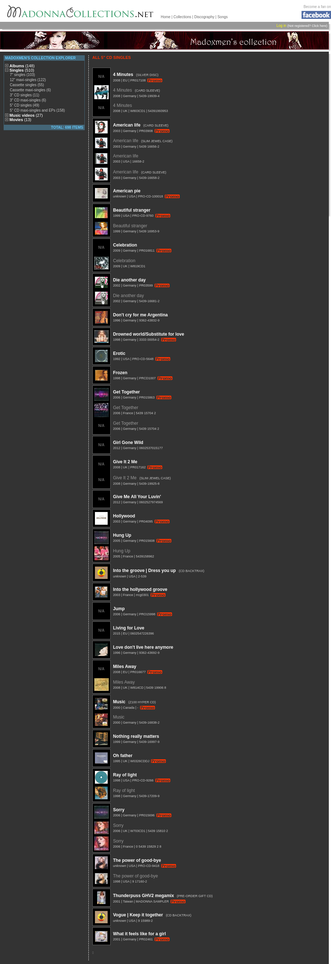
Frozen (120, 372)
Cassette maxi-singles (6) (30, 90)
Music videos (26, 115)
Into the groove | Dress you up (144, 570)
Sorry (118, 809)
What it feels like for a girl (139, 933)
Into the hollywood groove (140, 589)
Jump (119, 608)
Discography (204, 17)
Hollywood (124, 516)
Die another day (129, 280)
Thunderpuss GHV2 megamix (143, 895)
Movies (20, 119)
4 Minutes (123, 74)
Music (119, 701)
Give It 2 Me (125, 461)
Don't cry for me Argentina (140, 314)
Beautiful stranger (132, 210)
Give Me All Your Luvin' (137, 496)
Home (166, 17)
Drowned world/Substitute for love (148, 334)
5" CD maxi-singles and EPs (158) (37, 110)
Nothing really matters (136, 736)
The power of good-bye (137, 860)
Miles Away (124, 666)
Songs (223, 17)
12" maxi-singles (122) (28, 80)
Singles (21, 70)
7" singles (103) (22, 75)
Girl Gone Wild (128, 442)
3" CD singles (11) (24, 95)
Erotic (119, 353)
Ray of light (125, 774)
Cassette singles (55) (27, 85)
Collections (182, 17)
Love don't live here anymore (143, 647)
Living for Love (128, 628)
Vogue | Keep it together (138, 914)
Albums (22, 66)
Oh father (122, 755)
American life (126, 125)
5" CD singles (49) (24, 105)
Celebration (125, 245)
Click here (319, 26)
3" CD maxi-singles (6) (28, 100)
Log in (281, 26)
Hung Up (122, 535)
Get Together (126, 392)
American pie (126, 190)
